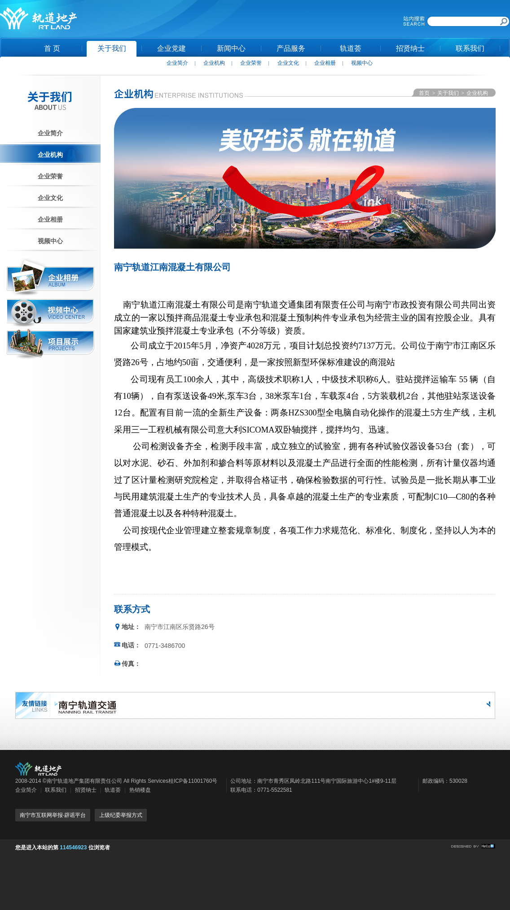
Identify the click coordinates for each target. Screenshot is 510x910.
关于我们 (111, 48)
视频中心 (362, 63)
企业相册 (325, 63)
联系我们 (470, 48)
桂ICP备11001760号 (192, 781)
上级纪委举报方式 (120, 815)
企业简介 (177, 63)
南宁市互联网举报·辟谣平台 (53, 815)
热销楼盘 (140, 790)
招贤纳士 (410, 48)
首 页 (52, 48)
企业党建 (171, 48)
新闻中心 (231, 48)
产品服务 (291, 48)
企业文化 (288, 63)
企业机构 (214, 63)
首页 (424, 93)
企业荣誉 (251, 63)
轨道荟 (350, 48)
